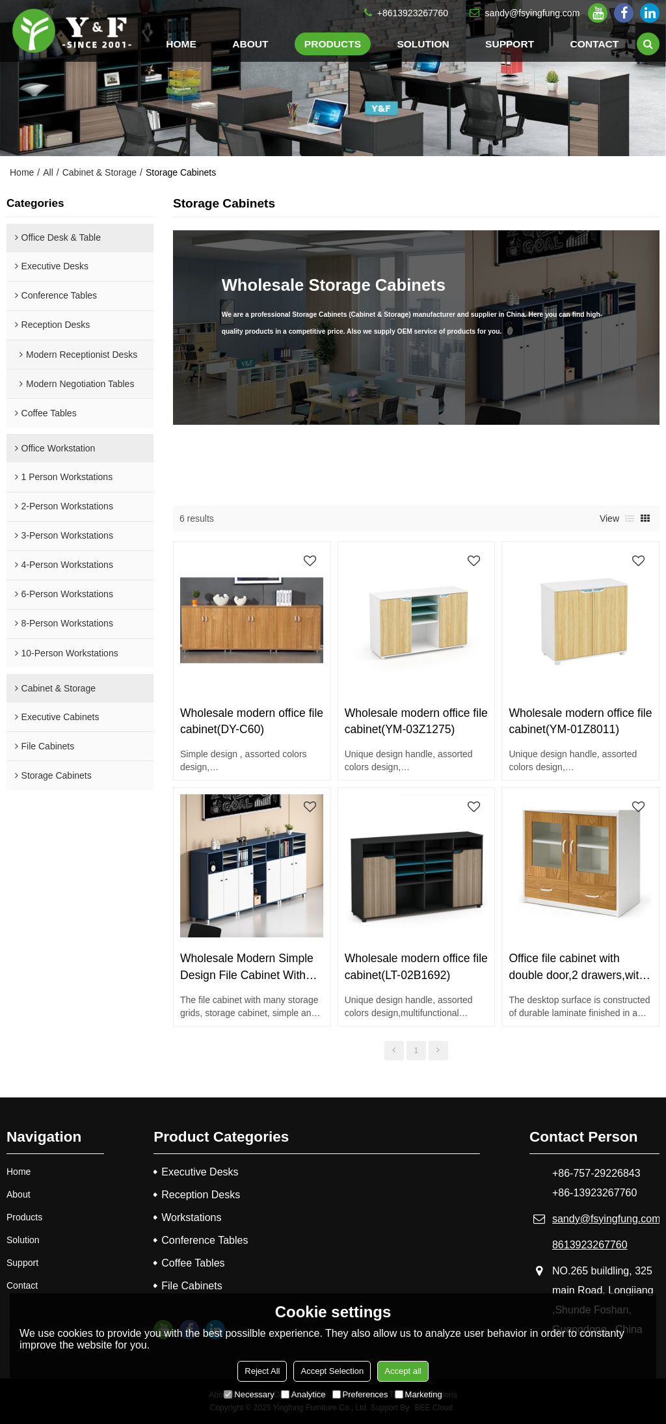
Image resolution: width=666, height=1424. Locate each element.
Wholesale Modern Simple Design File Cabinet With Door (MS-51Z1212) (246, 967)
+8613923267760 (412, 13)
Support (509, 43)
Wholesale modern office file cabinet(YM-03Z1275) (416, 721)
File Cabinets (191, 1285)
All (48, 172)
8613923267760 (590, 1244)
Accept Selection (332, 1371)
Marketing (418, 1394)
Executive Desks (199, 1171)
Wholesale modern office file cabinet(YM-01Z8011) (580, 721)
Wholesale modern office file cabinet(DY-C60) (251, 721)
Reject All (262, 1371)
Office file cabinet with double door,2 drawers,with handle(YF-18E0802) (577, 967)
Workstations (191, 1217)
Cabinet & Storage (99, 172)
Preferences (360, 1394)
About (250, 43)
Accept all (402, 1371)
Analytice (303, 1394)
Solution (423, 43)
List (629, 518)
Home (181, 43)
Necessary (249, 1394)
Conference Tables (204, 1240)
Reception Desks (200, 1194)
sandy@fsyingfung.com (532, 13)
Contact (594, 43)
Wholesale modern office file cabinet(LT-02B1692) (416, 966)
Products (332, 43)
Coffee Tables (192, 1263)
